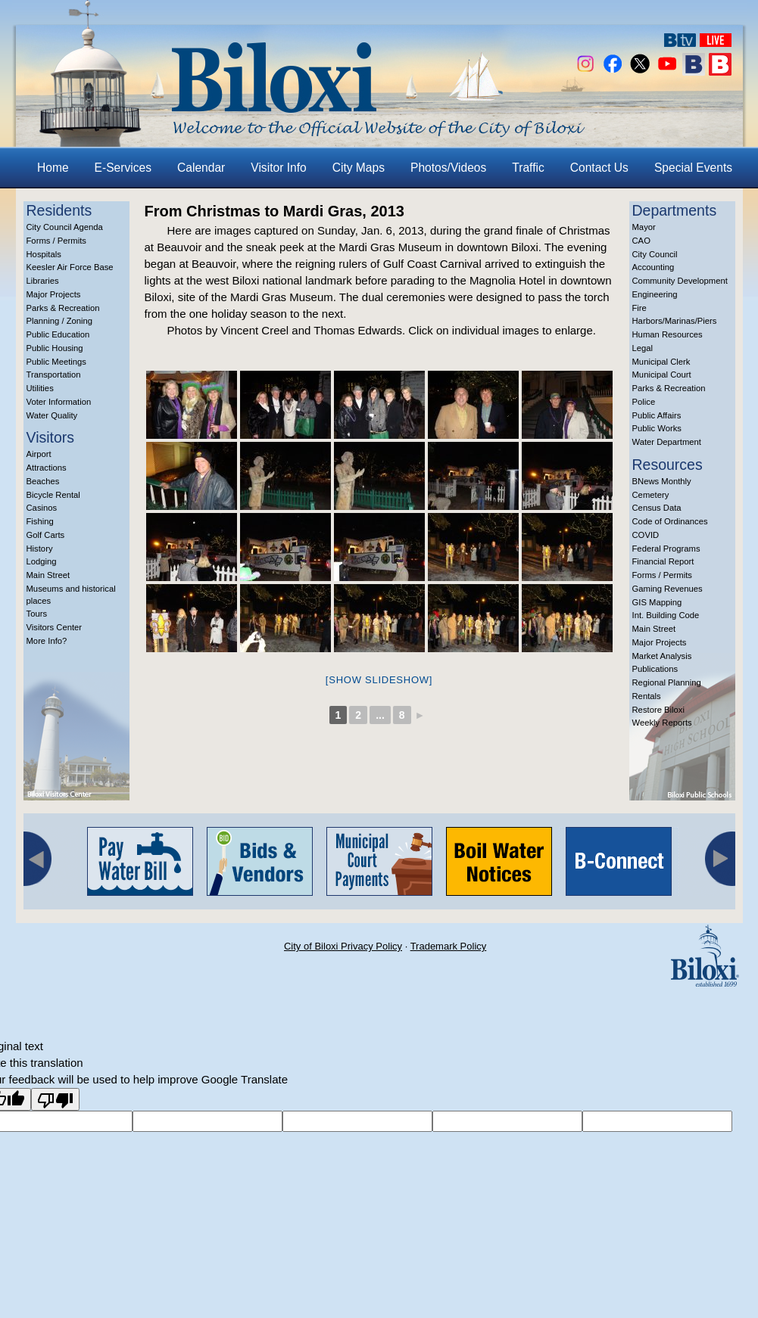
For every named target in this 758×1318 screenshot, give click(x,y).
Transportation (54, 374)
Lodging (42, 561)
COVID (646, 534)
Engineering (655, 294)
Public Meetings (56, 361)
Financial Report (663, 561)
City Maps (358, 167)
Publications (655, 668)
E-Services (123, 167)
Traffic (528, 167)
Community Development (680, 280)
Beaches (43, 481)
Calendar (201, 167)
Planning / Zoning (60, 320)
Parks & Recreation (63, 307)
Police (644, 401)
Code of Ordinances (670, 521)
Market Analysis (662, 656)
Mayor (644, 227)
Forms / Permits (56, 240)
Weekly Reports (662, 722)
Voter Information (59, 401)
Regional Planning (666, 682)
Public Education (58, 334)
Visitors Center (55, 627)
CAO (641, 240)
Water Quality (52, 415)
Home (53, 167)
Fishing (40, 521)
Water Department (667, 441)
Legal (643, 348)
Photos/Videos (448, 167)
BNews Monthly (661, 481)
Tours (37, 613)
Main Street (48, 575)
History (40, 548)
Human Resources (667, 334)
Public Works (657, 428)
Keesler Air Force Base (70, 267)
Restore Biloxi (658, 709)
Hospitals (44, 254)
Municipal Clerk (661, 361)
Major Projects (54, 294)
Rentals (646, 696)
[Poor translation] (55, 1099)
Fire (639, 307)
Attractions (47, 467)
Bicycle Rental (53, 494)
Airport (39, 454)
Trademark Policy (448, 946)
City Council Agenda (65, 227)
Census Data (657, 507)
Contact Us (599, 167)
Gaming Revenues (667, 588)
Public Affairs (657, 415)
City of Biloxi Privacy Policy (343, 946)
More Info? (47, 640)
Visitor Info (278, 167)
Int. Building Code (666, 615)
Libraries (43, 280)
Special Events (693, 167)
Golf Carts (46, 534)
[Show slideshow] (379, 679)
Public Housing (55, 348)
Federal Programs (666, 548)
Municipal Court (661, 374)
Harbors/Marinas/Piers (674, 320)
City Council (655, 254)
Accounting (653, 267)
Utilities (40, 388)
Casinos (42, 507)
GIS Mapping (657, 602)
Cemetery (650, 494)
